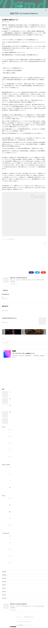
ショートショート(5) (5, 239)
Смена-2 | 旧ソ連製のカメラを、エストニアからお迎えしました (22, 562)
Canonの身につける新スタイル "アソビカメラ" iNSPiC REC (21, 518)
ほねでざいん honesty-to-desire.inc (24, 14)
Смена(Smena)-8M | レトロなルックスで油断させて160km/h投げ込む (23, 536)
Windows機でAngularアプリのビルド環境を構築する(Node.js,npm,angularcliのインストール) (27, 487)
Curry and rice (5, 294)
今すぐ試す (20, 6)
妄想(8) (10, 239)
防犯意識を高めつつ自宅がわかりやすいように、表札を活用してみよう (23, 398)
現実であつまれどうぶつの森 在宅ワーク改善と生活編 (20, 412)
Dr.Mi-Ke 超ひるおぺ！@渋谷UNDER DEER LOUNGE (20, 443)
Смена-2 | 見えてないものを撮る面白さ (17, 556)
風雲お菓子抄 (5, 306)
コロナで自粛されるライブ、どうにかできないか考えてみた (21, 467)
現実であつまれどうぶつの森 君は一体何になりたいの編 (20, 505)
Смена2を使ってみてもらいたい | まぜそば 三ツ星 (19, 549)
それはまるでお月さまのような (9, 318)
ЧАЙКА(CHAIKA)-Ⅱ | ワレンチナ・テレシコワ (18, 542)
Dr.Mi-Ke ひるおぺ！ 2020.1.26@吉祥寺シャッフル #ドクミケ (21, 436)
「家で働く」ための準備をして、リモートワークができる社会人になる (23, 419)
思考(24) (13, 239)
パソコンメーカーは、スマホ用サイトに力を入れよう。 (20, 474)
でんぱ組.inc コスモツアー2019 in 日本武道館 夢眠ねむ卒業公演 (22, 456)
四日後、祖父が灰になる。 (14, 405)
